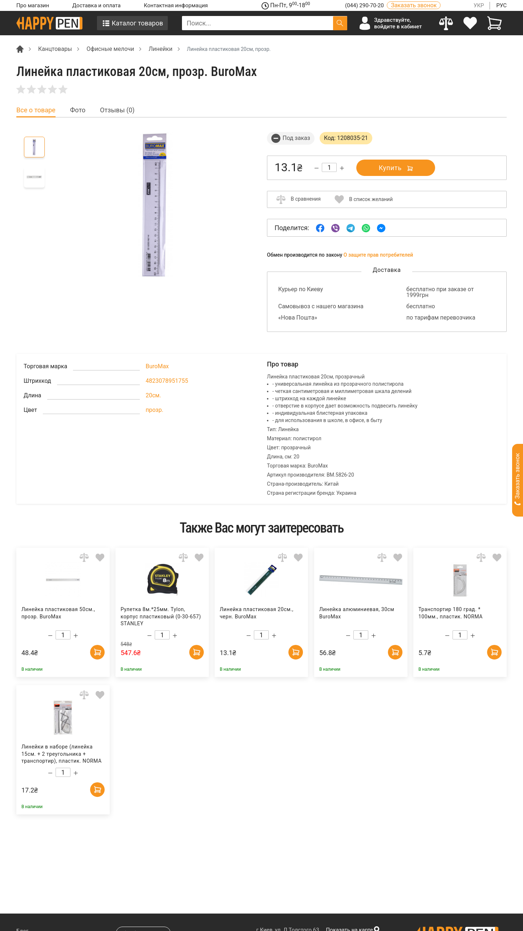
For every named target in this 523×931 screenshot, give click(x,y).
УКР (479, 5)
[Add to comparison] (84, 557)
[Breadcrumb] (20, 48)
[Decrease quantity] (317, 168)
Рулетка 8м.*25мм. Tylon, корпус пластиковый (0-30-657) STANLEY (161, 616)
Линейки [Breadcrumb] (160, 48)
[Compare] (446, 23)
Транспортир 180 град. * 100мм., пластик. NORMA (450, 612)
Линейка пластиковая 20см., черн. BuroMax (256, 612)
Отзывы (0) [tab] (117, 110)
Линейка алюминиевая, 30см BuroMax (356, 612)
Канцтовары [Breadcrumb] (55, 48)
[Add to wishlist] (100, 557)
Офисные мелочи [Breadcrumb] (110, 48)
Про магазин (32, 5)
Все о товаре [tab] (36, 110)
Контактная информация (176, 5)
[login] (470, 23)
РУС (501, 5)
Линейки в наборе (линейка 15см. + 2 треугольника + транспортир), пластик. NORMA (61, 754)
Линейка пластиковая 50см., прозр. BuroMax (58, 612)
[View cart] (494, 23)
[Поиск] (340, 23)
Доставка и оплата (96, 5)
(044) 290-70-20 (365, 5)
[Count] (329, 167)
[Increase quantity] (342, 168)
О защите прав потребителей (378, 255)
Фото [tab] (78, 110)
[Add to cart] (97, 652)
